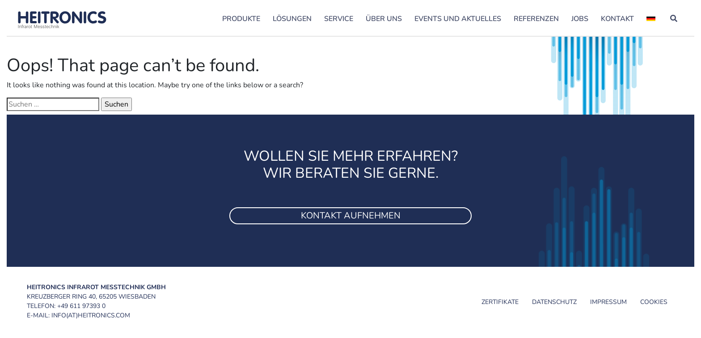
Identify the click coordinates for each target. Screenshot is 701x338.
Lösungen (292, 19)
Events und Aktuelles (457, 19)
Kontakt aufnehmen (351, 216)
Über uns (384, 19)
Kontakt (617, 19)
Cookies (653, 302)
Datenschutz (554, 302)
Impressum (608, 302)
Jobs (579, 19)
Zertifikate (500, 302)
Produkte (241, 19)
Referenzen (536, 19)
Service (338, 19)
